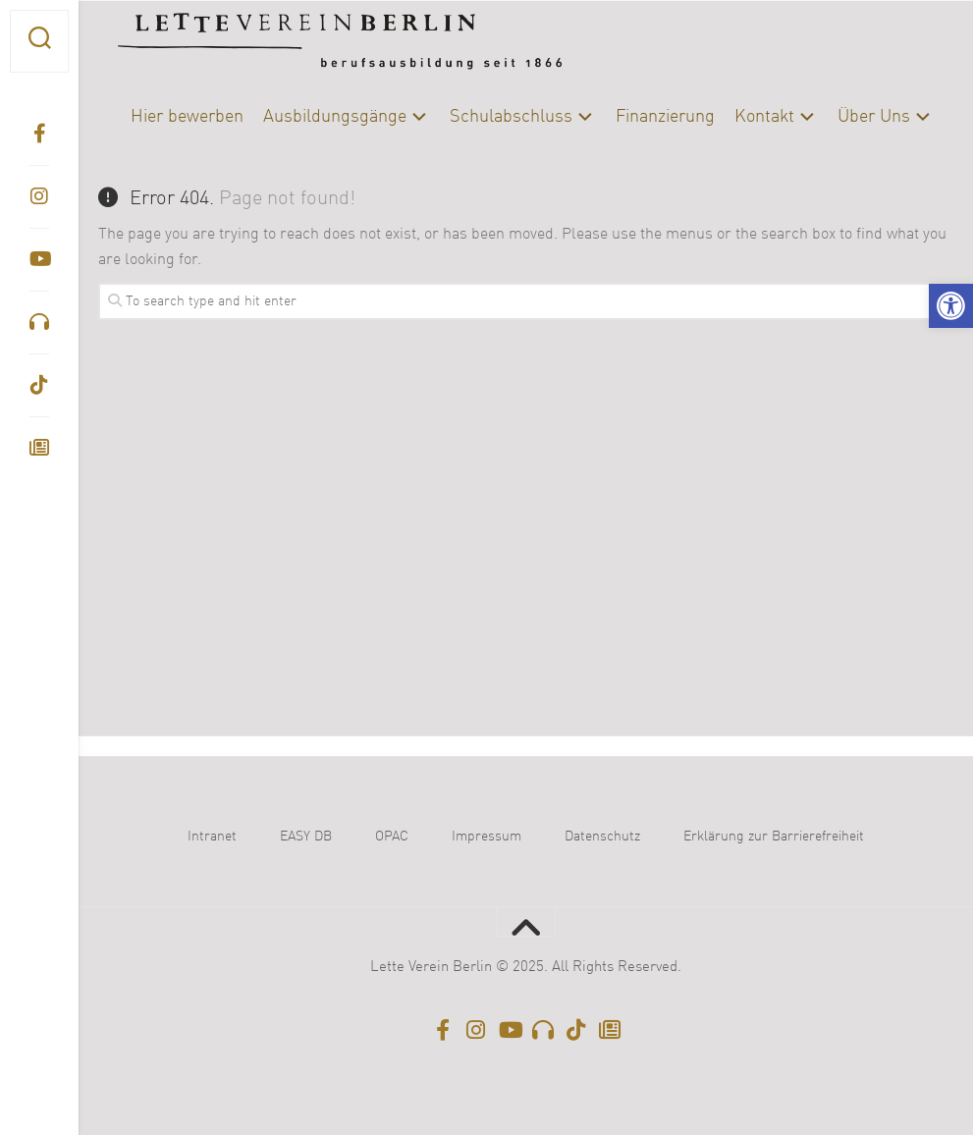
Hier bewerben (187, 117)
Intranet (212, 836)
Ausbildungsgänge (334, 117)
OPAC (391, 836)
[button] (951, 306)
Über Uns (874, 117)
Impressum (486, 836)
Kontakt (764, 117)
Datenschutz (602, 836)
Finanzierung (665, 117)
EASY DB (306, 836)
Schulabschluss (511, 117)
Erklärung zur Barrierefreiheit (773, 836)
